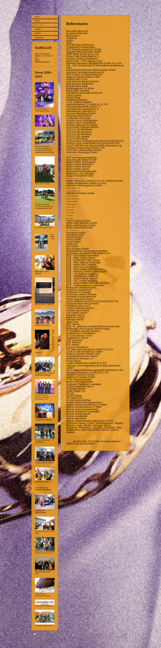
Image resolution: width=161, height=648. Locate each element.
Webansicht (122, 637)
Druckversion (40, 634)
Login (125, 634)
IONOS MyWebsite (50, 642)
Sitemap (51, 634)
